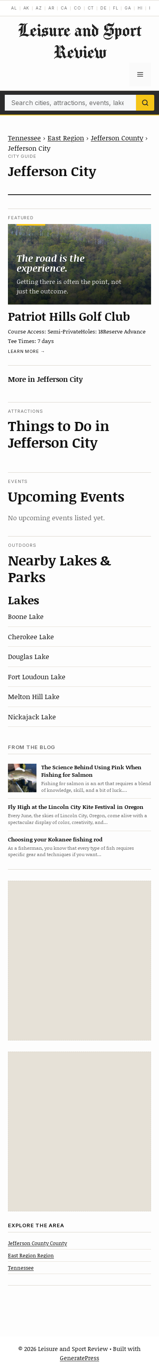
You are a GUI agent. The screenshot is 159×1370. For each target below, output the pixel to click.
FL (116, 8)
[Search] (145, 103)
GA (128, 8)
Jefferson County (117, 137)
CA (64, 8)
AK (26, 8)
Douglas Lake (28, 656)
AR (51, 8)
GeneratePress (79, 1357)
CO (77, 8)
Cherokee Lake (31, 636)
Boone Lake (26, 616)
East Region (66, 137)
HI (140, 8)
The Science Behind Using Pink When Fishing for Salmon (91, 771)
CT (91, 8)
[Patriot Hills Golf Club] (79, 264)
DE (103, 8)
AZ (39, 8)
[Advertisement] (79, 960)
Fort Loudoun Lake (36, 676)
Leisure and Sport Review (80, 40)
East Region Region (31, 1255)
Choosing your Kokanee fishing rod (55, 839)
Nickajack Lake (32, 716)
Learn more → (26, 351)
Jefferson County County (37, 1243)
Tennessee (24, 137)
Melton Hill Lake (33, 696)
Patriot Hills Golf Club (69, 316)
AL (14, 8)
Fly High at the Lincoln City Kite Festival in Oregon (76, 807)
